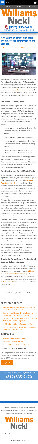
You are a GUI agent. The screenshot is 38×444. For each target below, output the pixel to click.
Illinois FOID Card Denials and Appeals (16, 345)
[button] (2, 2)
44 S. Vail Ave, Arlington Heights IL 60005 (19, 373)
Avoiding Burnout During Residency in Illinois (18, 324)
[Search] (30, 433)
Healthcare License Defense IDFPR (14, 48)
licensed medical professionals (17, 90)
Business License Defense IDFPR (14, 338)
